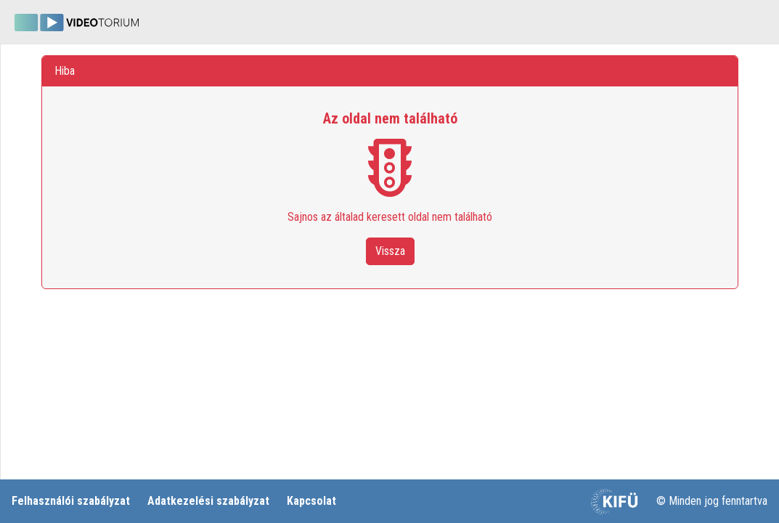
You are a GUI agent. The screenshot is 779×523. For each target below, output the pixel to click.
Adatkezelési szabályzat (208, 501)
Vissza (390, 251)
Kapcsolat (311, 501)
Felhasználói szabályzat (71, 501)
